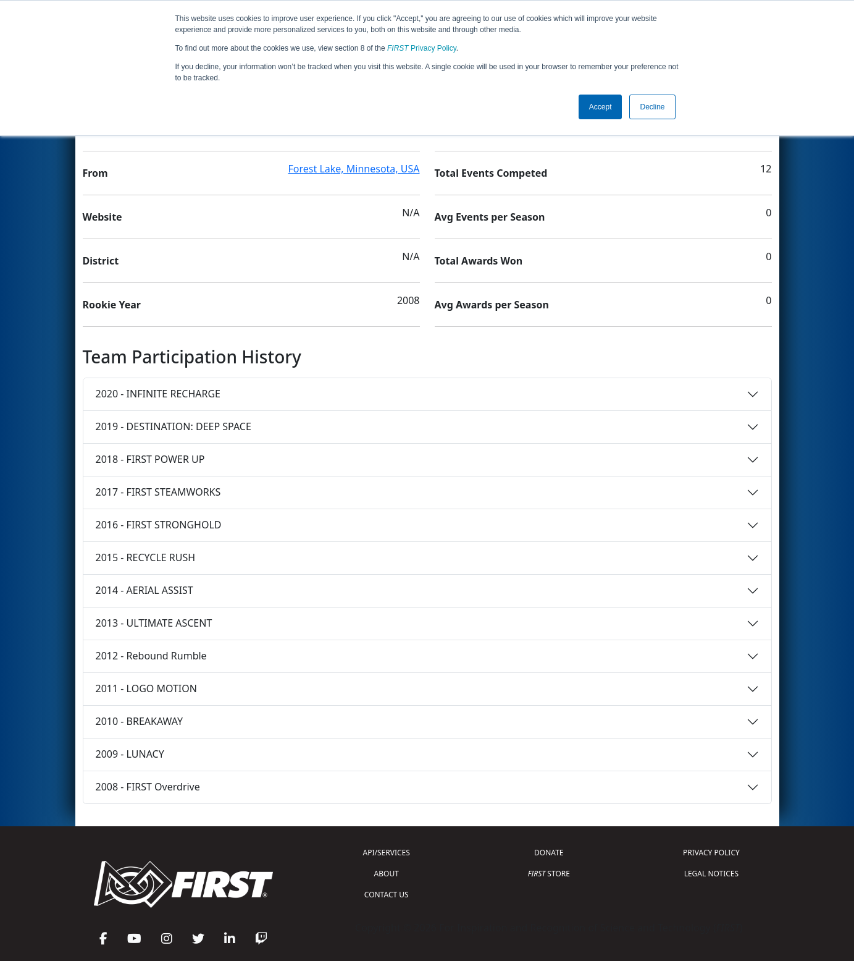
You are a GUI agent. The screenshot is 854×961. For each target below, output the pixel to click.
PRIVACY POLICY (711, 852)
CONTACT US (386, 894)
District (101, 261)
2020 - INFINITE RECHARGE (158, 393)
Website (102, 217)
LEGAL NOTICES (711, 873)
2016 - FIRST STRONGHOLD (159, 524)
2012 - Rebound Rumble (151, 656)
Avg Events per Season (490, 217)
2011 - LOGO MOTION (146, 688)
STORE (549, 873)
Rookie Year (112, 304)
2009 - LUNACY (130, 754)
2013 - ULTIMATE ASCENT (154, 623)
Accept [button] (600, 107)
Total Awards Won (479, 261)
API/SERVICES (386, 852)
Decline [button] (652, 107)
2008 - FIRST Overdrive (148, 787)
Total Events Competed (491, 173)
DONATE (548, 852)
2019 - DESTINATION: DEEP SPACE (173, 426)
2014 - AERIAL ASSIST (144, 590)
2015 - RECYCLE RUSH (146, 557)
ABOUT (386, 873)
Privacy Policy (421, 48)
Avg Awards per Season (492, 304)
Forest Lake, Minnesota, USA (354, 169)
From (95, 173)
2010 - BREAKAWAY (139, 721)
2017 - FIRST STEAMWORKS (158, 492)
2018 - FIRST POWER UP (150, 459)
